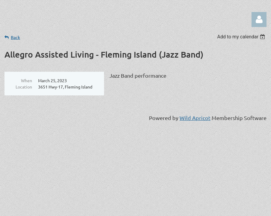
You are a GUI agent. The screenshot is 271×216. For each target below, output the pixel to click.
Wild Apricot (195, 118)
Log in (259, 19)
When (26, 80)
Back (15, 37)
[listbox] (242, 36)
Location (24, 86)
